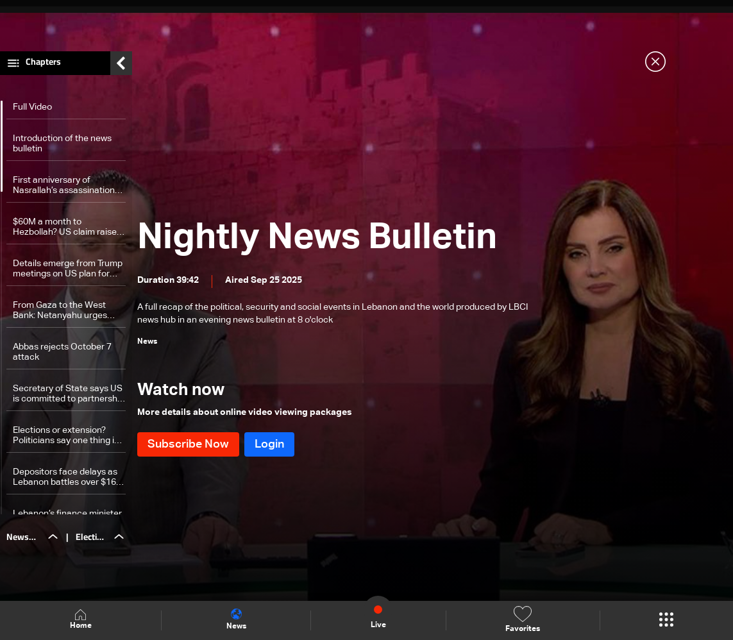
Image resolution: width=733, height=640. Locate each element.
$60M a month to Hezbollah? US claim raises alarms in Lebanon (67, 230)
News (236, 619)
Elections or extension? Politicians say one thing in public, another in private (66, 439)
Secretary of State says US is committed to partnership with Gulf (68, 397)
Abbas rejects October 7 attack (62, 355)
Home (81, 619)
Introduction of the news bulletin (62, 146)
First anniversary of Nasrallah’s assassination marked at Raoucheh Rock (66, 189)
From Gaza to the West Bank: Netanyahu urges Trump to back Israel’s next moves (66, 314)
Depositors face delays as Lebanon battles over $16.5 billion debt (68, 481)
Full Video (32, 110)
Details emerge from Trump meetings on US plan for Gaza (67, 272)
